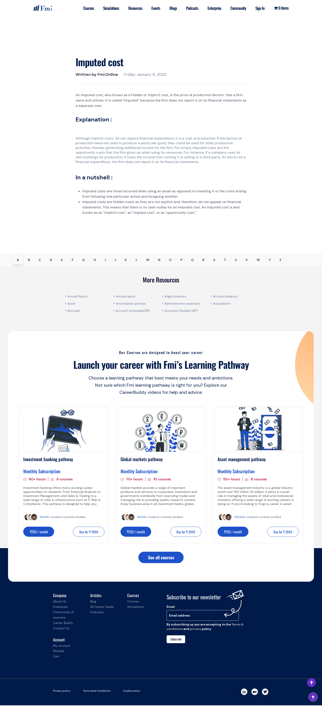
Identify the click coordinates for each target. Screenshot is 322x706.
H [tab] (95, 260)
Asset (71, 303)
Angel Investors (175, 296)
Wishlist (58, 652)
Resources (131, 8)
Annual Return (77, 296)
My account (61, 646)
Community (237, 8)
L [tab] (137, 260)
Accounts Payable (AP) (180, 311)
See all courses (161, 558)
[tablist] (161, 259)
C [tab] (40, 260)
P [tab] (181, 260)
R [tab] (203, 260)
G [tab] (83, 260)
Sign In (259, 8)
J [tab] (115, 260)
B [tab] (29, 260)
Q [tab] (192, 260)
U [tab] (236, 260)
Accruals (73, 311)
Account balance (225, 296)
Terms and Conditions (96, 691)
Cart (56, 657)
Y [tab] (270, 260)
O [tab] (170, 260)
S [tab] (214, 260)
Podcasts (190, 8)
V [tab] (247, 260)
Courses (83, 8)
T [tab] (225, 260)
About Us (59, 602)
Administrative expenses (182, 303)
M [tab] (147, 260)
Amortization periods (131, 303)
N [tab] (159, 260)
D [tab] (51, 260)
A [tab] (18, 260)
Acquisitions (221, 303)
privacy (195, 629)
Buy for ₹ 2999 (87, 532)
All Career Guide (102, 607)
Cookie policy (131, 691)
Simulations (107, 8)
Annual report (126, 296)
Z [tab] (280, 260)
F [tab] (73, 260)
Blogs (170, 8)
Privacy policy (61, 691)
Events (152, 8)
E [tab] (62, 260)
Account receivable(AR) (133, 311)
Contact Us (61, 629)
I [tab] (105, 260)
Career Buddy (63, 623)
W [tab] (258, 260)
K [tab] (126, 260)
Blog (93, 602)
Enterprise (212, 8)
